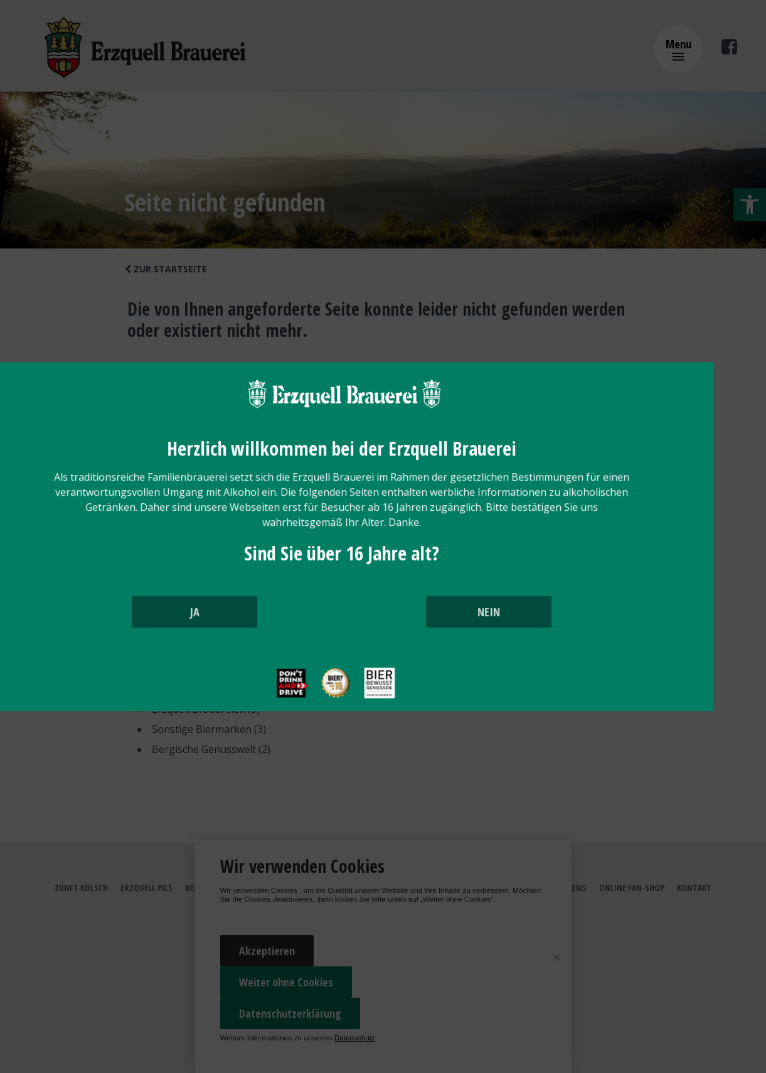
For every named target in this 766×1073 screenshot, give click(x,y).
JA (290, 626)
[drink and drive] (333, 710)
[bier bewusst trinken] (421, 710)
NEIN (476, 626)
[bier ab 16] (377, 710)
